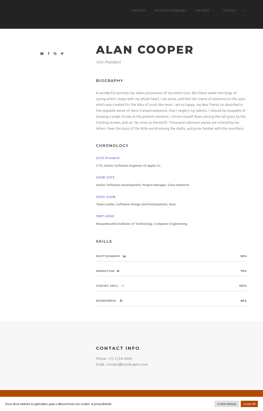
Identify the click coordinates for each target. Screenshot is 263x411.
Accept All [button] (249, 403)
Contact (230, 10)
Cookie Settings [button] (226, 403)
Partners (202, 10)
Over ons (138, 10)
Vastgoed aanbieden (170, 10)
